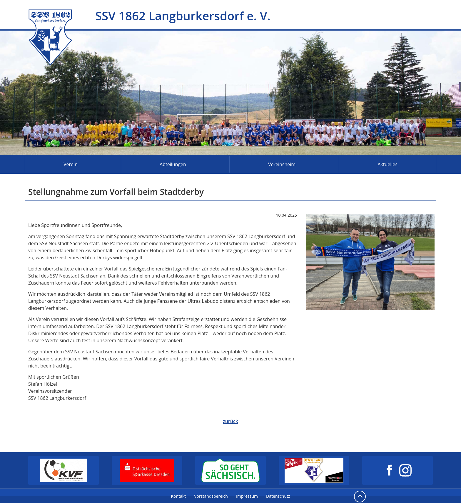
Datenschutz (278, 496)
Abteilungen (173, 164)
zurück (230, 421)
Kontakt (178, 496)
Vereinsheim (281, 164)
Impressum (247, 496)
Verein (71, 164)
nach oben (360, 496)
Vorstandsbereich (211, 496)
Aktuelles (387, 164)
